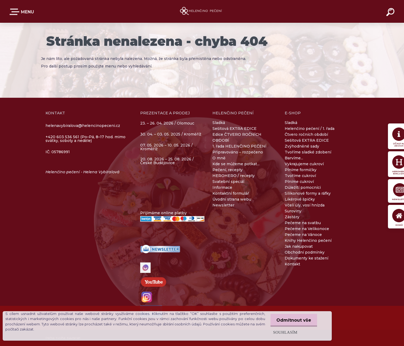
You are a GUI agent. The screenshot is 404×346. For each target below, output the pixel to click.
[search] (391, 13)
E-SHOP (15, 12)
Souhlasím (284, 332)
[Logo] (202, 11)
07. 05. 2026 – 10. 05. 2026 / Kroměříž (166, 147)
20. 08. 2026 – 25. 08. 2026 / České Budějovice (167, 161)
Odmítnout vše (293, 320)
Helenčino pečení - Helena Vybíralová (82, 172)
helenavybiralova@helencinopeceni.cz (82, 125)
